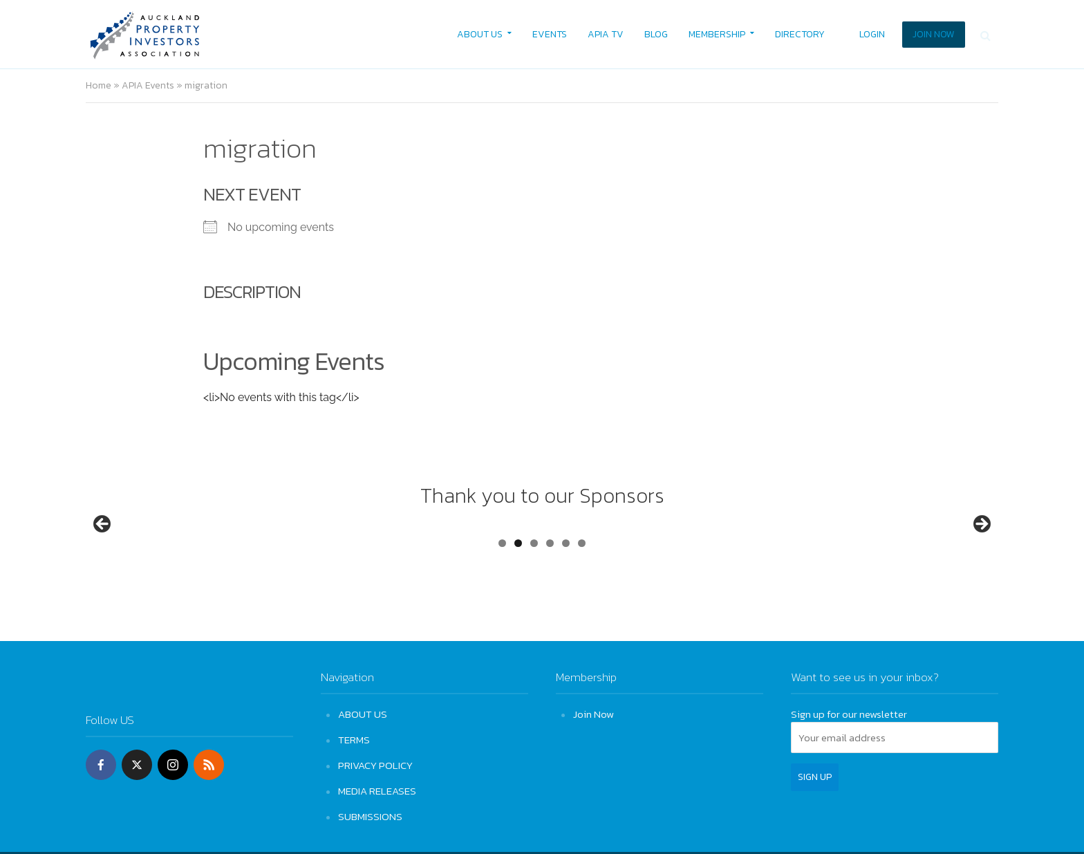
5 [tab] (566, 595)
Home (98, 85)
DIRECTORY (800, 34)
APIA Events (148, 85)
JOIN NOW (934, 34)
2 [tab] (518, 595)
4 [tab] (550, 595)
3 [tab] (534, 595)
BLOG (656, 34)
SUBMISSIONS (370, 816)
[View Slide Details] (155, 554)
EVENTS (549, 34)
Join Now (593, 714)
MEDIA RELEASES (377, 791)
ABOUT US (480, 34)
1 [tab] (502, 595)
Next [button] (981, 551)
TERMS (354, 740)
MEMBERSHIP (717, 34)
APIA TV (606, 34)
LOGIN (872, 34)
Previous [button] (103, 551)
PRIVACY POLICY (375, 765)
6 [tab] (582, 595)
